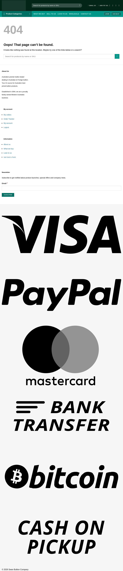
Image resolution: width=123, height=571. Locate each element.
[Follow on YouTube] (120, 5)
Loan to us (8, 153)
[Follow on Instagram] (113, 5)
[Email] (61, 188)
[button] (17, 14)
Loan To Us (62, 14)
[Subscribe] (8, 195)
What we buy (39, 14)
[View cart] (116, 14)
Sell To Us (51, 14)
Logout (6, 127)
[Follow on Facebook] (110, 5)
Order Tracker (9, 119)
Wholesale (74, 14)
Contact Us (86, 14)
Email (5, 183)
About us (7, 144)
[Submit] (80, 5)
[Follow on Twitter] (116, 5)
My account (8, 123)
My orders (7, 115)
